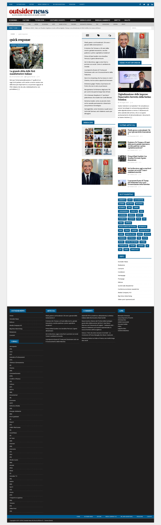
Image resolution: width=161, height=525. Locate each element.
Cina (29, 24)
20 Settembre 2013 (17, 77)
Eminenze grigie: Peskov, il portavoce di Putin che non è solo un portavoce (97, 85)
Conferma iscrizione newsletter (128, 289)
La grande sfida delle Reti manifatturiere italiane (22, 72)
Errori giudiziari (14, 416)
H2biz (119, 326)
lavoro (134, 230)
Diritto (117, 20)
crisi (141, 211)
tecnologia (123, 246)
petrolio (131, 238)
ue (147, 246)
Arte (53, 24)
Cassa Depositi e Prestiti (125, 318)
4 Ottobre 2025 (133, 186)
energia (131, 215)
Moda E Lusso (85, 20)
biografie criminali (86, 24)
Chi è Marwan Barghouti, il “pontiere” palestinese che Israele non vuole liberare (98, 96)
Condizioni (121, 272)
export (139, 215)
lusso (121, 234)
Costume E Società (57, 20)
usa (120, 249)
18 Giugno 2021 (124, 102)
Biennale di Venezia (124, 316)
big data (130, 204)
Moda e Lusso (14, 460)
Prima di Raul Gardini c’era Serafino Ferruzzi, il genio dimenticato (96, 57)
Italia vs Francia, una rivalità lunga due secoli (98, 339)
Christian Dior (122, 320)
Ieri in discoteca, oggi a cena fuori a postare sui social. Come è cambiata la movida (97, 64)
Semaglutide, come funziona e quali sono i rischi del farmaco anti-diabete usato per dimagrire (98, 111)
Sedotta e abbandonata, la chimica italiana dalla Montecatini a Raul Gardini (97, 317)
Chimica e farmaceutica (17, 362)
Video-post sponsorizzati (126, 299)
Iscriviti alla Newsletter (125, 285)
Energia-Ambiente (15, 411)
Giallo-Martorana (15, 427)
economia (122, 215)
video (126, 249)
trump (132, 246)
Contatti (81, 4)
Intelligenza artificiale (16, 24)
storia (142, 242)
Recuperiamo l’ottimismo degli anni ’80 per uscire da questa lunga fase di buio (97, 90)
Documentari (14, 395)
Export (12, 422)
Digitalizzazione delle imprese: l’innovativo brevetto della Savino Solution (134, 97)
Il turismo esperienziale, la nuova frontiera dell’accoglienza (96, 328)
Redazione (72, 4)
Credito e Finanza (15, 379)
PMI (97, 24)
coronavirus (123, 211)
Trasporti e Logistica (16, 498)
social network (132, 242)
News (11, 470)
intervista (142, 226)
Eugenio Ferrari (30, 77)
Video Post (13, 508)
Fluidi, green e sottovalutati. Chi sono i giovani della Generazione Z (97, 43)
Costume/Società (15, 373)
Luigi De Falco (122, 328)
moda (140, 234)
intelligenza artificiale (127, 226)
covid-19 (134, 211)
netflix (147, 234)
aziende (121, 204)
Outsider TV (13, 476)
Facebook (122, 219)
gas (144, 219)
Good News (13, 433)
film (138, 219)
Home (10, 4)
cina (129, 207)
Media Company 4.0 (43, 4)
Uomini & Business (123, 330)
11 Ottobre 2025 (133, 174)
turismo (141, 246)
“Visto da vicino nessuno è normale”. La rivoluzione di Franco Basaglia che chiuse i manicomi (97, 334)
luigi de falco (145, 230)
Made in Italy (63, 24)
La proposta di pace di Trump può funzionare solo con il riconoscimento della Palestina (98, 72)
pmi (139, 238)
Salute (127, 20)
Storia (11, 492)
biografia (139, 204)
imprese (128, 223)
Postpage (121, 279)
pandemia (122, 238)
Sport (123, 24)
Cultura (26, 20)
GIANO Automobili (123, 322)
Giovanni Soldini (122, 324)
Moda (36, 24)
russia (121, 242)
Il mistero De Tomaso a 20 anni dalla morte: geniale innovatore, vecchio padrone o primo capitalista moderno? (97, 50)
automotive (139, 200)
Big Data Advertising (59, 4)
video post (135, 249)
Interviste (13, 449)
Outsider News (21, 4)
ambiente (122, 200)
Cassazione (105, 24)
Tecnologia (39, 20)
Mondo (73, 20)
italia (127, 230)
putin (145, 238)
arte (130, 200)
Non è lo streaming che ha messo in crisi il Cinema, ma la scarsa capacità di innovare (98, 79)
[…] (18, 89)
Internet (12, 443)
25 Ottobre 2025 (133, 150)
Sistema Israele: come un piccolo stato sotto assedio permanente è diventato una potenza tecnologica (97, 103)
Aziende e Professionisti (17, 357)
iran (120, 230)
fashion (131, 219)
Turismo (73, 24)
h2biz (121, 223)
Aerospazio (13, 346)
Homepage (121, 275)
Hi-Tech (12, 438)
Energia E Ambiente (102, 20)
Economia (13, 20)
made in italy (130, 234)
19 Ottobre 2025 (133, 162)
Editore (31, 4)
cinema (136, 207)
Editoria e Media (15, 406)
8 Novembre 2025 (134, 136)
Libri (11, 454)
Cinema (115, 24)
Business (122, 207)
